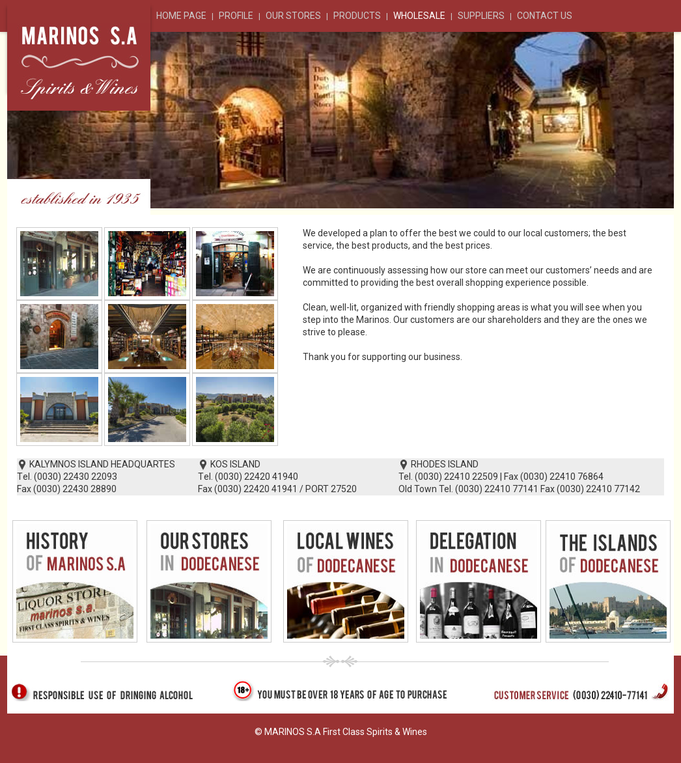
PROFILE (236, 15)
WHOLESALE (419, 15)
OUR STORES (293, 15)
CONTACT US (544, 15)
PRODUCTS (357, 15)
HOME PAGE (181, 15)
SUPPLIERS (481, 15)
